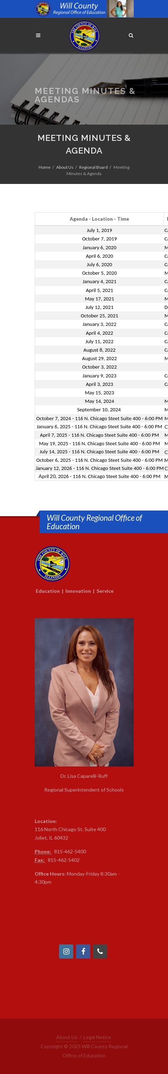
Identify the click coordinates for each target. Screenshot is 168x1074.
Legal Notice (97, 1037)
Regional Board (93, 167)
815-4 (60, 851)
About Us (65, 167)
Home (45, 167)
